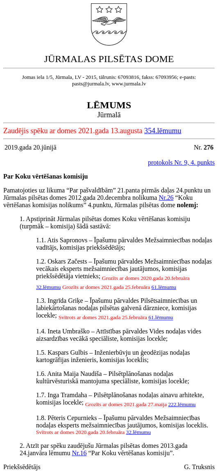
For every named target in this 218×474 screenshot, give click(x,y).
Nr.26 (166, 197)
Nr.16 (79, 452)
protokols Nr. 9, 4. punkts (181, 162)
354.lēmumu (163, 131)
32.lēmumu (48, 287)
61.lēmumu (164, 287)
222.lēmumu (181, 404)
